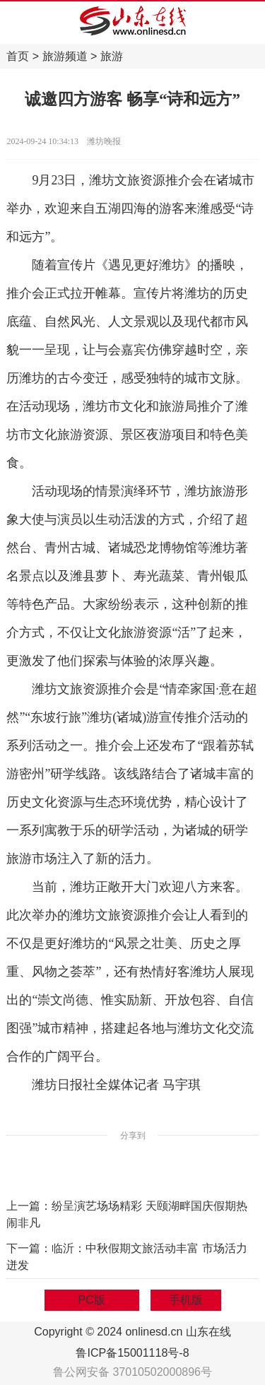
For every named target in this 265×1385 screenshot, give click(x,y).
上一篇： (29, 1206)
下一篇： (29, 1248)
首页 (17, 56)
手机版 (186, 1300)
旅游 (111, 56)
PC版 (91, 1300)
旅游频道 (65, 56)
